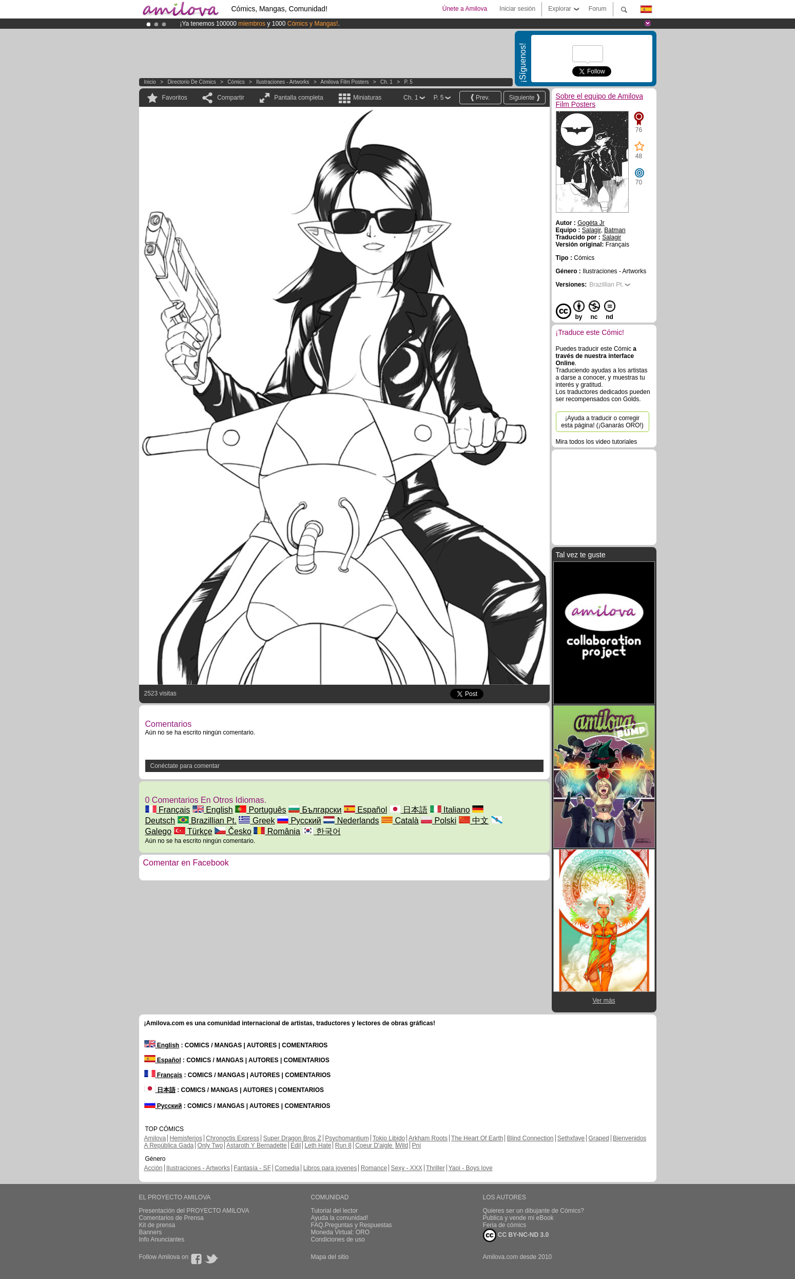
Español (365, 809)
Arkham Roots (428, 1138)
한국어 (321, 831)
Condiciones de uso (338, 1239)
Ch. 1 (386, 82)
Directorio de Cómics (191, 82)
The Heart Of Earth (477, 1138)
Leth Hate (317, 1145)
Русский (299, 820)
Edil (295, 1145)
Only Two (210, 1145)
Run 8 (343, 1145)
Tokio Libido (389, 1138)
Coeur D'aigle (374, 1145)
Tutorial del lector (334, 1210)
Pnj (416, 1145)
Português (260, 809)
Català (400, 820)
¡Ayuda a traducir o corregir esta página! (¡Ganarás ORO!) (602, 422)
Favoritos (174, 97)
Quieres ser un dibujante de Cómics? (533, 1210)
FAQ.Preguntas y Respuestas (351, 1225)
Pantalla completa (298, 97)
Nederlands (351, 820)
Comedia (287, 1168)
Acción (153, 1168)
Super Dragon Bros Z (292, 1138)
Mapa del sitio (330, 1257)
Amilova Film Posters (345, 82)
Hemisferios (186, 1138)
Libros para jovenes (330, 1168)
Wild (402, 1145)
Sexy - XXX (406, 1168)
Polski (438, 820)
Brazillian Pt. (207, 820)
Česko (233, 831)
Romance (374, 1168)
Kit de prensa (157, 1225)
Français (167, 809)
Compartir (230, 97)
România (277, 831)
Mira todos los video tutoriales (596, 441)
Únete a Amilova (464, 8)
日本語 (409, 809)
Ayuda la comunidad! (340, 1217)
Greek (257, 820)
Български (315, 809)
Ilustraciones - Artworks (282, 82)
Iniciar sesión (517, 8)
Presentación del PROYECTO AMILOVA (194, 1210)
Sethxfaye (571, 1138)
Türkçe (193, 831)
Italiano (450, 809)
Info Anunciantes (162, 1239)
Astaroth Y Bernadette (256, 1145)
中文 (474, 820)
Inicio (150, 82)
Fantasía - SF (252, 1168)
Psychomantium (347, 1138)
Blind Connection (530, 1138)
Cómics (236, 82)
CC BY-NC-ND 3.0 (516, 1235)
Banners (150, 1232)
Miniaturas (367, 97)
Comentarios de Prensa (171, 1217)
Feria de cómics (505, 1225)
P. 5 (408, 82)
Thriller (435, 1168)
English (212, 809)
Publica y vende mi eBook (518, 1217)
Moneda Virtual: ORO (340, 1232)
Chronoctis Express (232, 1138)
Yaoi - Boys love (471, 1168)
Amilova (155, 1138)
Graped (599, 1138)
